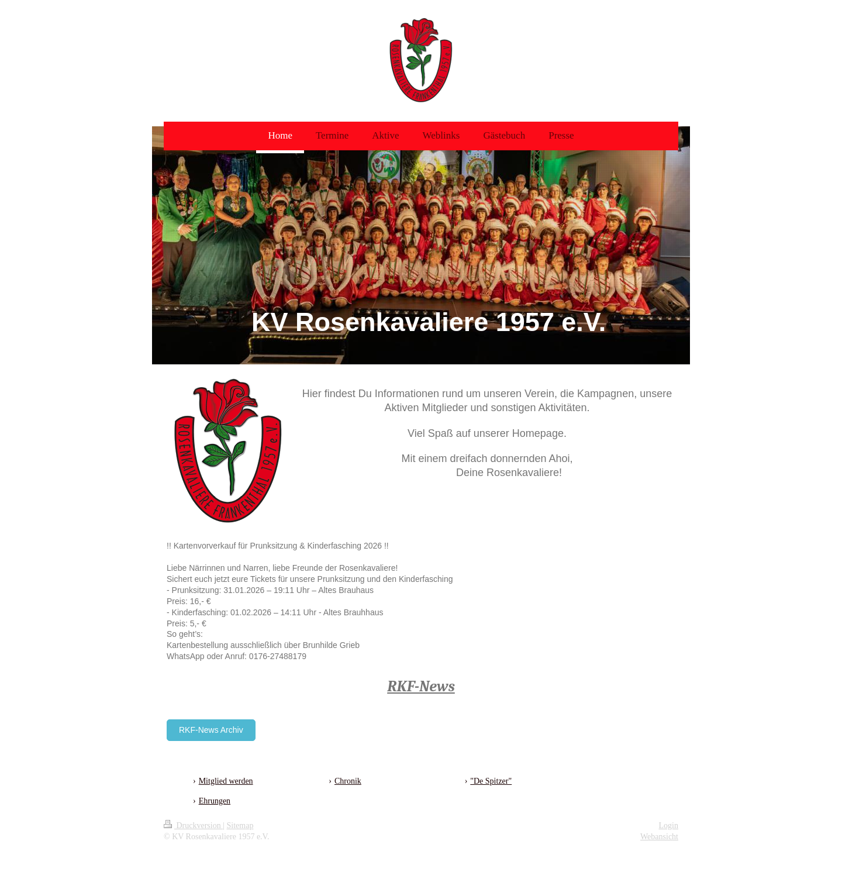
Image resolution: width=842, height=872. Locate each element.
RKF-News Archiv (211, 730)
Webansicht (659, 836)
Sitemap (240, 825)
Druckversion (193, 825)
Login (668, 825)
